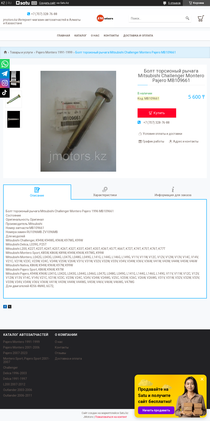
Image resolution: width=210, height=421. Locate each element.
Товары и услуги (21, 52)
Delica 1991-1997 (15, 378)
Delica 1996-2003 (15, 373)
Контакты (111, 35)
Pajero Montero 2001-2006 (21, 347)
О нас (95, 35)
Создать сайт (47, 3)
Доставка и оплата (138, 35)
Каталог (80, 35)
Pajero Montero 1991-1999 (54, 52)
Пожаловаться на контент (111, 416)
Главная (63, 35)
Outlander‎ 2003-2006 (17, 390)
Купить (159, 113)
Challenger (10, 367)
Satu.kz (124, 413)
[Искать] (187, 18)
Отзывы (60, 353)
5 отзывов (174, 3)
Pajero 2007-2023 (15, 353)
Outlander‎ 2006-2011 (17, 395)
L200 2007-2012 (14, 384)
